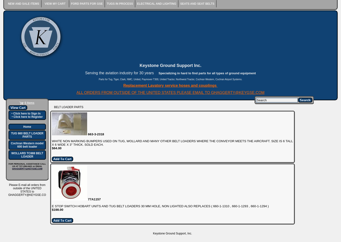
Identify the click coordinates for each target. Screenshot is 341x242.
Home (27, 126)
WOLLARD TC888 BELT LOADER (27, 155)
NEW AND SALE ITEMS (23, 3)
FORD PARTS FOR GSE (87, 3)
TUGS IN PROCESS (120, 3)
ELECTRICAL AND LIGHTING (156, 3)
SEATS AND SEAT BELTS (197, 3)
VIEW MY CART (55, 3)
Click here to (26, 113)
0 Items (29, 103)
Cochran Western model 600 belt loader (27, 145)
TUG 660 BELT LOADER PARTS (27, 135)
